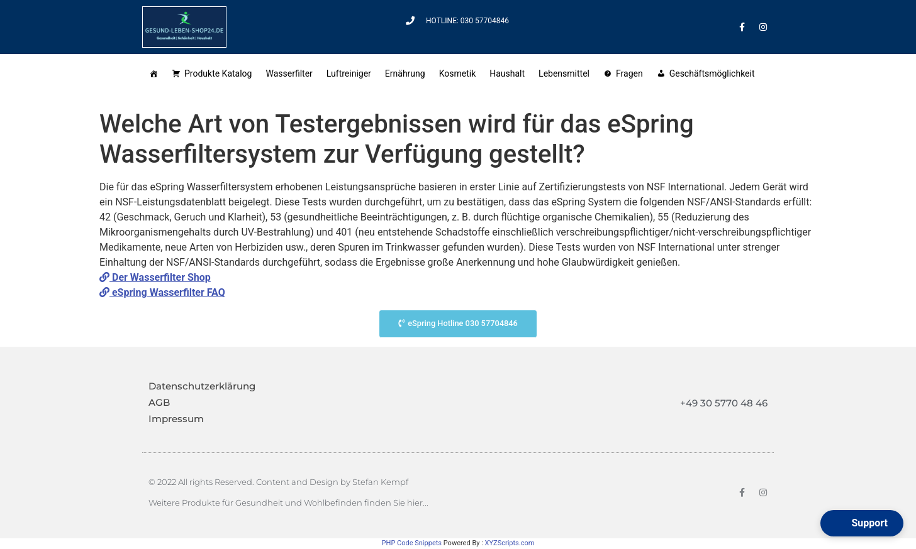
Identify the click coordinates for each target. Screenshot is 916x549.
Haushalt (507, 73)
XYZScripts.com (510, 543)
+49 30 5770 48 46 (724, 403)
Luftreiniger (349, 73)
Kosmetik (457, 73)
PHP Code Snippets (412, 543)
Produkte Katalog (218, 73)
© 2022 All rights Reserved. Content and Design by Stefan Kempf (278, 482)
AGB (159, 402)
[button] (861, 523)
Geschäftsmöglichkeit (714, 73)
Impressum (176, 419)
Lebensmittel (564, 73)
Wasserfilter (288, 73)
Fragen (629, 73)
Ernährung (405, 73)
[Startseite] (153, 72)
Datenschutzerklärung (201, 386)
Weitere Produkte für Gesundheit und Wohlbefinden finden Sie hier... (288, 502)
